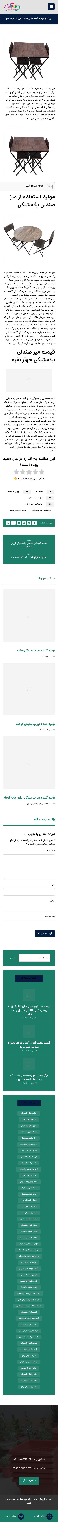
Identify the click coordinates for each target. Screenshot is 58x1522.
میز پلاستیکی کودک (44, 730)
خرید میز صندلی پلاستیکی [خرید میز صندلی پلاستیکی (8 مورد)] (28, 1169)
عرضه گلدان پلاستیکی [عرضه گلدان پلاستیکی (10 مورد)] (29, 1225)
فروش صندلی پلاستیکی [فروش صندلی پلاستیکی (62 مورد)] (28, 1231)
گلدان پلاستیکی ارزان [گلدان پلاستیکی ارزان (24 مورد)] (29, 1386)
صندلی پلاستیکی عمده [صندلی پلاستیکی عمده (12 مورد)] (28, 1212)
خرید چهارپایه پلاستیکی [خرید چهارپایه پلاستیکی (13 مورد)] (29, 1181)
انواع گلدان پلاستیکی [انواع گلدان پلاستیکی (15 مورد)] (29, 1132)
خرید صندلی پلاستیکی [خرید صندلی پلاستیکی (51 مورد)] (29, 1157)
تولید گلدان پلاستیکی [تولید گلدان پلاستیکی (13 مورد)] (29, 1150)
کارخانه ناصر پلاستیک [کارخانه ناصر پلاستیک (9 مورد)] (29, 1380)
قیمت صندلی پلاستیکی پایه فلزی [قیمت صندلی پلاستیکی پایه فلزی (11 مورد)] (28, 1306)
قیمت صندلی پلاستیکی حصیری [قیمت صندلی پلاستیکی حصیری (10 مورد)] (28, 1293)
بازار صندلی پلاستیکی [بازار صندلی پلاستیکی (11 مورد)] (29, 1138)
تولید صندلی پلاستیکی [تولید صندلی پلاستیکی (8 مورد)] (28, 1144)
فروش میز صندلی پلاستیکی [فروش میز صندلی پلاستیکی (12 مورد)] (29, 1256)
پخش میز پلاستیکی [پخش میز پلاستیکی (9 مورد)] (28, 1368)
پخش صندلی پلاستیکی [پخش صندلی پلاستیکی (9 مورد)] (28, 1362)
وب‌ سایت (50, 916)
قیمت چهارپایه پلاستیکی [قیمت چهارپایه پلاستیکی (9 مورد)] (28, 1337)
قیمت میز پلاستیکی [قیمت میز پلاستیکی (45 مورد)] (28, 1324)
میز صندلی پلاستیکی (44, 273)
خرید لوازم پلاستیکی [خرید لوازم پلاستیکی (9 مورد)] (28, 1163)
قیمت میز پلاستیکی (16, 399)
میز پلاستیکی (48, 89)
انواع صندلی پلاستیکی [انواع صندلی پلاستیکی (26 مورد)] (29, 1113)
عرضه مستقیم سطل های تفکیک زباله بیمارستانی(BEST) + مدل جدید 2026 (29, 1010)
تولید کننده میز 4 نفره (33, 504)
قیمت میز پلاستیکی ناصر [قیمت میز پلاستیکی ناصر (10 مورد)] (28, 1331)
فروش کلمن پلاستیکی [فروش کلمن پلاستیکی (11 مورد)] (29, 1275)
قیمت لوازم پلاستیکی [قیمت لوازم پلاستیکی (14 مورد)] (29, 1312)
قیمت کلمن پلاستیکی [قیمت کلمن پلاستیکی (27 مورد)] (29, 1343)
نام (53, 885)
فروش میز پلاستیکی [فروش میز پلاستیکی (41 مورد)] (28, 1262)
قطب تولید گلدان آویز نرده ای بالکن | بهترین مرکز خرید (29, 1045)
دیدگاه (51, 851)
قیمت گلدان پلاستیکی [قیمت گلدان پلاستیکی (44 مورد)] (28, 1349)
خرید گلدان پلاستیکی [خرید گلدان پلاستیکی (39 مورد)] (29, 1194)
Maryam (39, 491)
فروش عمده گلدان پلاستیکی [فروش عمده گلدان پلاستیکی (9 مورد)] (28, 1250)
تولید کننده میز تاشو (18, 510)
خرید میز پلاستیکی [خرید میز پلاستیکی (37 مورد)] (29, 1175)
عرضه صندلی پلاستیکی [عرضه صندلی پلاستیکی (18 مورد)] (28, 1219)
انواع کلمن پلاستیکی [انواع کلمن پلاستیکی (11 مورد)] (28, 1125)
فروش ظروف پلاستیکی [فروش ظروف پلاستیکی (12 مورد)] (28, 1237)
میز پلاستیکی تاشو (35, 498)
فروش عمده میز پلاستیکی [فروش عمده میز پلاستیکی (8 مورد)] (28, 1244)
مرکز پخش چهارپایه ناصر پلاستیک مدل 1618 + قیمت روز (29, 1078)
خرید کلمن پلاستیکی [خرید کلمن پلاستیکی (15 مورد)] (29, 1188)
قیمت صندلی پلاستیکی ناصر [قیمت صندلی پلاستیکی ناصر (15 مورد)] (28, 1299)
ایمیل (52, 900)
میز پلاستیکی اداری (34, 803)
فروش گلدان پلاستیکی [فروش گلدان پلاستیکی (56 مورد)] (28, 1281)
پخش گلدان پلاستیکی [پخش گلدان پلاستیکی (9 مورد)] (29, 1374)
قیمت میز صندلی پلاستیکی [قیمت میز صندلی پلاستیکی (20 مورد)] (29, 1318)
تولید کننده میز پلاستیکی (41, 510)
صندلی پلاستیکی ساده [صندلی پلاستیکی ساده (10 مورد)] (29, 1206)
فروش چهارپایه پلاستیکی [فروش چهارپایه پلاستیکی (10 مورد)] (28, 1268)
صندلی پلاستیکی (40, 399)
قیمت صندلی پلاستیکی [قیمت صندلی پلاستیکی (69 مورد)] (28, 1287)
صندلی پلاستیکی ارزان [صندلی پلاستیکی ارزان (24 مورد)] (29, 1200)
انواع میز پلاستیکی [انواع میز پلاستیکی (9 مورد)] (29, 1119)
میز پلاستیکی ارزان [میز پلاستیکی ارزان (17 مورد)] (29, 1355)
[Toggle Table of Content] (48, 186)
